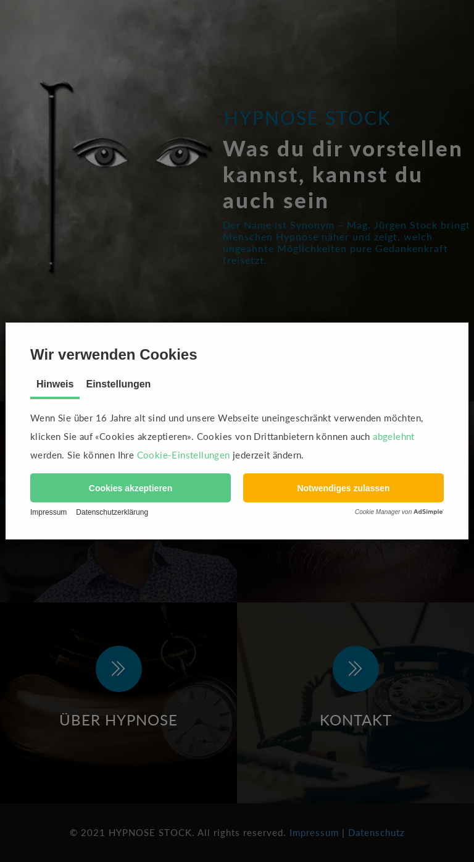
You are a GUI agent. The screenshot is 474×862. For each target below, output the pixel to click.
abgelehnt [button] (394, 436)
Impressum (48, 512)
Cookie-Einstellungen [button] (183, 454)
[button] (130, 487)
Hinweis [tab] (54, 384)
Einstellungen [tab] (118, 384)
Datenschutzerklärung (112, 512)
